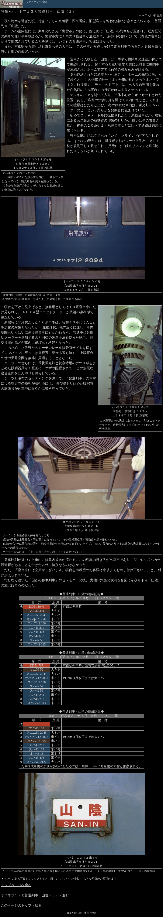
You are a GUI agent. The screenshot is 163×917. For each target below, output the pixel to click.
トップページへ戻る (16, 885)
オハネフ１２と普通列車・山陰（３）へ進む (35, 895)
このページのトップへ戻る (21, 905)
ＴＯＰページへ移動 (35, 1)
